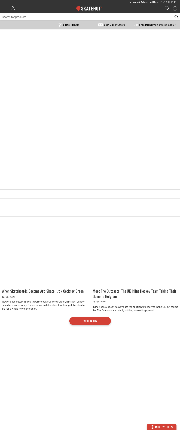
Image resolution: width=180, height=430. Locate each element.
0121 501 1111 (168, 2)
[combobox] (86, 16)
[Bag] (175, 8)
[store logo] (89, 8)
